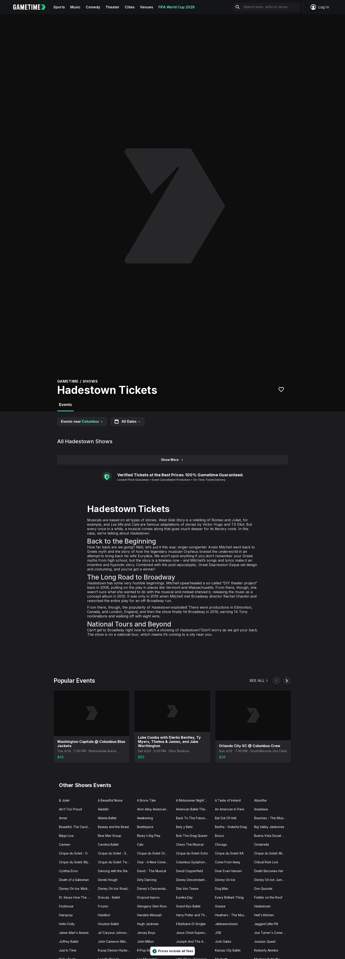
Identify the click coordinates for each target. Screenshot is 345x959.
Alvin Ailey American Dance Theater (154, 809)
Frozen (103, 906)
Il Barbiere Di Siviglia (191, 924)
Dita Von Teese (187, 888)
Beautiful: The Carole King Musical (76, 827)
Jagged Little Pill (266, 924)
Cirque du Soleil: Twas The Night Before (115, 862)
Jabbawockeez (226, 924)
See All (259, 681)
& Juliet (64, 800)
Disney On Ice (225, 880)
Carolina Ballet (108, 844)
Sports (59, 7)
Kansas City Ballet (227, 950)
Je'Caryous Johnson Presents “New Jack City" (115, 933)
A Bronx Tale (146, 800)
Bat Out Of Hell (225, 818)
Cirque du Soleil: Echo (192, 853)
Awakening (145, 818)
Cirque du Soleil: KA (229, 853)
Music (75, 7)
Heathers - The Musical (232, 915)
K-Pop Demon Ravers (152, 950)
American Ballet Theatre (193, 809)
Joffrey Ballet (68, 941)
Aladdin (103, 809)
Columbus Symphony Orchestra (193, 862)
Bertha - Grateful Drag (231, 827)
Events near (82, 421)
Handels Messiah (149, 915)
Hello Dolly (67, 924)
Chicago (221, 844)
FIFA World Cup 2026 (176, 7)
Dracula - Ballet (109, 897)
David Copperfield (189, 871)
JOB (218, 933)
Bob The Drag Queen (191, 835)
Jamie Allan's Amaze (74, 933)
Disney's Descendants (153, 888)
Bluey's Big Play (148, 835)
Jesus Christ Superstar (192, 933)
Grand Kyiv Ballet (188, 906)
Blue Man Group (109, 835)
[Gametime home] (32, 7)
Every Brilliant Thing (229, 897)
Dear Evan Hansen (228, 871)
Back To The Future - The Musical (193, 818)
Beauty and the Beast (113, 827)
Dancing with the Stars (114, 871)
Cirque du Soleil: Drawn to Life (154, 853)
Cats (140, 844)
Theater (112, 7)
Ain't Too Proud (70, 809)
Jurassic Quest (264, 941)
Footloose (66, 906)
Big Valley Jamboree (269, 827)
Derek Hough (107, 880)
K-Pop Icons (184, 950)
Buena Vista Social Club (271, 835)
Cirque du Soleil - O (73, 853)
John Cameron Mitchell (114, 941)
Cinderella (261, 844)
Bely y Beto (184, 827)
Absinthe (260, 800)
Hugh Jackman (148, 924)
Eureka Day (184, 897)
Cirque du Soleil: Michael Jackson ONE (272, 853)
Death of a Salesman (74, 880)
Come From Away (227, 862)
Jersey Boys (146, 933)
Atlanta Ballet (107, 818)
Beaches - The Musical (271, 818)
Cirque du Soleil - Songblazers (115, 853)
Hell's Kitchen (264, 915)
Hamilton (104, 915)
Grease (220, 906)
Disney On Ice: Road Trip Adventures (115, 888)
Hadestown (262, 906)
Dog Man (221, 888)
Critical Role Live (266, 862)
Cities (130, 7)
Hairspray (66, 915)
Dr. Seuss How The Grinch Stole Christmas (76, 897)
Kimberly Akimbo (266, 950)
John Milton (145, 941)
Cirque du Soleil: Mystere (76, 862)
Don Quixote (263, 888)
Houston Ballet (108, 924)
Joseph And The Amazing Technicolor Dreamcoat (193, 941)
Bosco (219, 835)
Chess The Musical (190, 844)
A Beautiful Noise (110, 800)
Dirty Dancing (146, 880)
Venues (146, 7)
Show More (172, 460)
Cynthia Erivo (68, 871)
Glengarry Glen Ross (152, 906)
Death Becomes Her (268, 871)
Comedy (93, 7)
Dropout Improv (148, 897)
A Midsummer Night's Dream (193, 800)
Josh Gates (223, 941)
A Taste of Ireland (228, 800)
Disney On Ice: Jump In (270, 880)
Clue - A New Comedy (153, 862)
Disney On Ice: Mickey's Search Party (76, 888)
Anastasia (261, 809)
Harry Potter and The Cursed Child (193, 915)
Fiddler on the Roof (268, 897)
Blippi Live (66, 835)
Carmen (64, 844)
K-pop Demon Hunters (114, 950)
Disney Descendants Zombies (193, 880)
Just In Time (67, 950)
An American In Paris (229, 809)
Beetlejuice (145, 827)
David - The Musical (151, 871)
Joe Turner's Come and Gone (272, 933)
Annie (63, 818)
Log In (319, 7)
